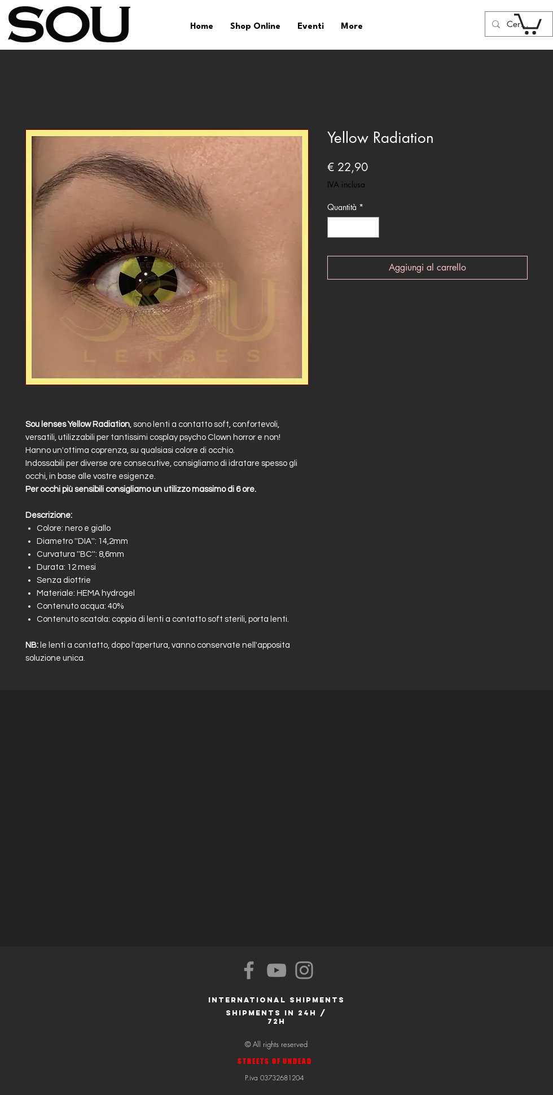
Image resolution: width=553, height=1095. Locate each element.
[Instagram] (304, 970)
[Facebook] (249, 970)
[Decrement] (336, 227)
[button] (528, 22)
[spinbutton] (353, 227)
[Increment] (370, 227)
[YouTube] (276, 970)
